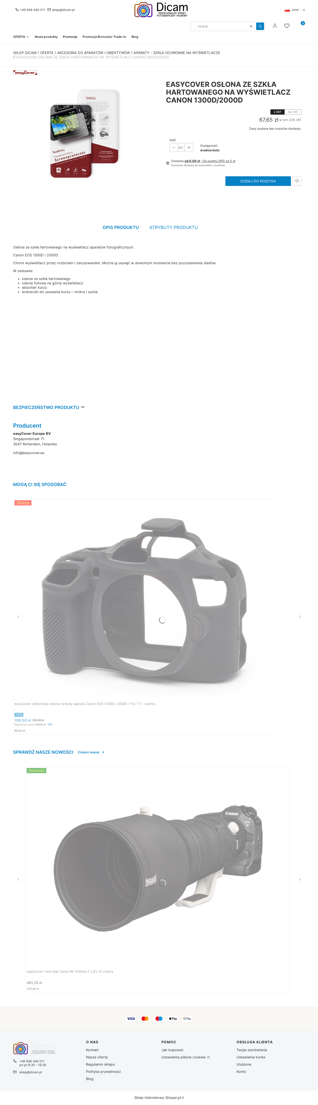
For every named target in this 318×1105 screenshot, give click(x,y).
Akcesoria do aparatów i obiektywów (93, 53)
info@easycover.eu (28, 453)
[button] (260, 26)
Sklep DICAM (24, 53)
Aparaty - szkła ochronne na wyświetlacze (177, 53)
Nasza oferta (97, 1057)
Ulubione (244, 1064)
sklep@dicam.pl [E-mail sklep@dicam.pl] (63, 10)
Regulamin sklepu (100, 1064)
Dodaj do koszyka (258, 181)
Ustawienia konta (251, 1057)
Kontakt (92, 1050)
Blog (89, 1079)
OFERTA (47, 53)
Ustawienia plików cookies (184, 1057)
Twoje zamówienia (252, 1050)
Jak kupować (172, 1050)
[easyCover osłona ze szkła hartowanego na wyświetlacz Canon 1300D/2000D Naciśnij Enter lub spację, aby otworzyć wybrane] (84, 134)
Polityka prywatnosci (103, 1071)
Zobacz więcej (91, 752)
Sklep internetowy (157, 1097)
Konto (241, 1071)
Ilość (172, 140)
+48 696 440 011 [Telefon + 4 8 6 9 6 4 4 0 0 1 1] (32, 10)
